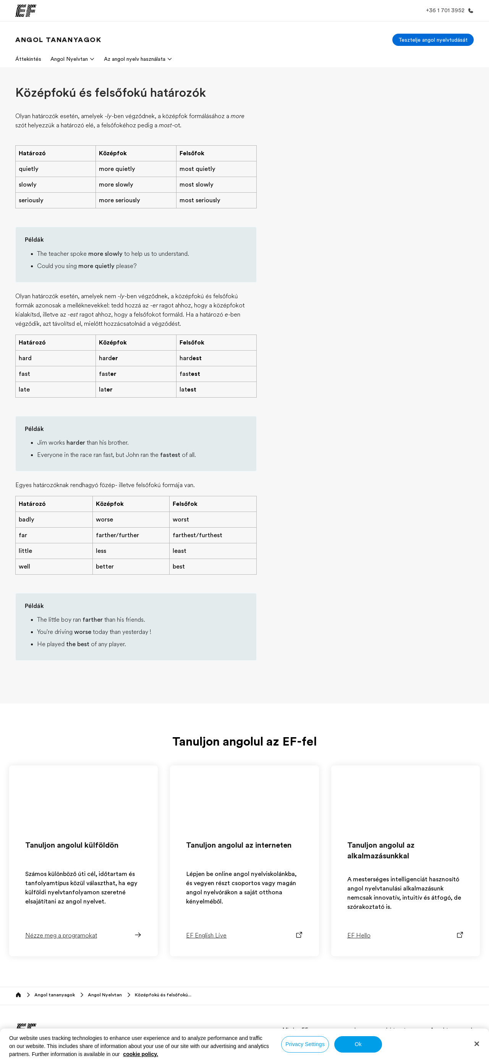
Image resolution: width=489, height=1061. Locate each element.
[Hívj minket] (448, 10)
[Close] (476, 1043)
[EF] (25, 11)
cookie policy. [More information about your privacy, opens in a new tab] (140, 1054)
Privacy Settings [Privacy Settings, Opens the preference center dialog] (305, 1044)
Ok (358, 1044)
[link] (58, 39)
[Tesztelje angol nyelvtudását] (433, 40)
